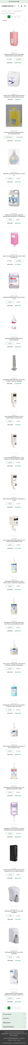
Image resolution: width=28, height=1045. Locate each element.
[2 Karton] (10, 178)
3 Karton (10, 586)
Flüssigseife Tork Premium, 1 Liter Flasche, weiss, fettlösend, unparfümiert (14, 582)
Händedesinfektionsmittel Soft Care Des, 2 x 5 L (14, 298)
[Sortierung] (14, 20)
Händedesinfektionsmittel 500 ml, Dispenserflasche (14, 339)
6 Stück (18, 874)
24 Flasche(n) (19, 137)
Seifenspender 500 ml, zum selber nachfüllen (14, 953)
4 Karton (18, 178)
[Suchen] (18, 6)
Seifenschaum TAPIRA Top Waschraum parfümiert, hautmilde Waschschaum (14, 96)
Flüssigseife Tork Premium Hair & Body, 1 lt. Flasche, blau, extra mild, (14, 705)
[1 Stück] (10, 916)
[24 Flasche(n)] (19, 137)
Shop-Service (6, 1022)
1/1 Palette (9, 59)
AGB (19, 1040)
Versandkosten (4, 1033)
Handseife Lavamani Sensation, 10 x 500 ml (14, 174)
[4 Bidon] (18, 219)
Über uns (15, 1040)
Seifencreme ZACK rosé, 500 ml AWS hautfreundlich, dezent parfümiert (14, 55)
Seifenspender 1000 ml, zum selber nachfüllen (14, 911)
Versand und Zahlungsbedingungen (11, 1038)
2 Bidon (10, 219)
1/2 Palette (18, 59)
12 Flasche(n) (8, 137)
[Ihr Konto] (21, 6)
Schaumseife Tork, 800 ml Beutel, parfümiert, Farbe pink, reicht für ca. (14, 994)
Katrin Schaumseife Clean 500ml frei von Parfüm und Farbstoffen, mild (14, 540)
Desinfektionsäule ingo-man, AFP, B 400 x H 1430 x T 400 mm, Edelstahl (14, 380)
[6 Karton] (18, 586)
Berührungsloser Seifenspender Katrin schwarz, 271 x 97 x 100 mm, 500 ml (14, 870)
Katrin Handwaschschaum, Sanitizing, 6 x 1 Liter (14, 499)
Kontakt (9, 1040)
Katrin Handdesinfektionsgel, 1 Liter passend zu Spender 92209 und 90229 (14, 458)
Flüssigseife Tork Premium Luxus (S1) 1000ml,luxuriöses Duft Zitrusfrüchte (14, 829)
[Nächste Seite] (19, 16)
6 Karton (18, 586)
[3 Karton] (10, 586)
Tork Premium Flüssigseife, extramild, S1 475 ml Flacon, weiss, (14, 747)
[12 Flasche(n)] (8, 137)
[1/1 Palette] (9, 59)
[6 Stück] (18, 874)
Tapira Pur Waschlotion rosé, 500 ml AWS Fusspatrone (14, 256)
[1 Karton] (10, 302)
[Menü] (15, 6)
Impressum (22, 1038)
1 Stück (10, 915)
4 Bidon (18, 219)
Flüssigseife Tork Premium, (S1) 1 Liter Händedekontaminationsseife (14, 788)
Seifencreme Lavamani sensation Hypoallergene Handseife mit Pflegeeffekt (14, 215)
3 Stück (10, 874)
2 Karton (10, 178)
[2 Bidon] (10, 219)
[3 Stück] (10, 874)
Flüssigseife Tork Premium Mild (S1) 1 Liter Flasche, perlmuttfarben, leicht (14, 623)
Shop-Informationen (8, 1026)
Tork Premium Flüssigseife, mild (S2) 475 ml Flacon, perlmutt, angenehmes (14, 664)
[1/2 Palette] (18, 59)
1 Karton (10, 302)
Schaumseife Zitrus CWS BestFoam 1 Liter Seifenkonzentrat (14, 133)
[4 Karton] (18, 178)
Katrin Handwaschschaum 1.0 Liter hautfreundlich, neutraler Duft (14, 417)
